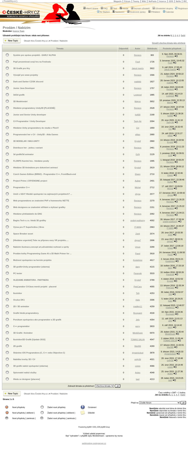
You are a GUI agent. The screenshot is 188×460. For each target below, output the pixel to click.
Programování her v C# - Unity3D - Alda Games (35, 134)
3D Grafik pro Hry (21, 68)
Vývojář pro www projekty (25, 75)
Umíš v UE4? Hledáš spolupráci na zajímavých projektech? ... (42, 194)
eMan (137, 134)
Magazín (118, 1)
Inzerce (162, 1)
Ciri (137, 128)
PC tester (17, 273)
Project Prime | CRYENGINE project (30, 181)
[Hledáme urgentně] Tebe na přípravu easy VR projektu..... (41, 240)
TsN (137, 293)
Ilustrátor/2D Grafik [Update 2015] (29, 339)
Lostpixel (138, 95)
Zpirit (137, 234)
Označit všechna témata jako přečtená (168, 43)
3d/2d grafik (19, 95)
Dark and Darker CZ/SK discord (28, 81)
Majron (138, 101)
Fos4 (137, 62)
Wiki (144, 1)
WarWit (137, 346)
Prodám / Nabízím (16, 28)
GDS (171, 1)
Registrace (181, 8)
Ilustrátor (17, 293)
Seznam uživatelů (140, 8)
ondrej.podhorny (137, 220)
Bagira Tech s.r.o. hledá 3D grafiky (29, 220)
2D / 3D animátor (21, 306)
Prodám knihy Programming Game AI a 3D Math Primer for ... (42, 253)
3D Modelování (20, 101)
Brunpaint (137, 313)
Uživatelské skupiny (163, 8)
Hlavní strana (90, 8)
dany (137, 267)
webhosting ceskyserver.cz (94, 443)
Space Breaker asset (23, 234)
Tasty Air (138, 121)
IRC (185, 1)
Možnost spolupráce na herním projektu (32, 260)
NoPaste (153, 1)
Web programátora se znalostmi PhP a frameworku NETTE (41, 201)
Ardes (137, 372)
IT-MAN (137, 227)
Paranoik (138, 273)
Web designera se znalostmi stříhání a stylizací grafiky (39, 207)
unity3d (137, 359)
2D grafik (17, 346)
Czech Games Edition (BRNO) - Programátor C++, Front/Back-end (44, 174)
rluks (137, 300)
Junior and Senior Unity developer (29, 115)
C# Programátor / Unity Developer (29, 121)
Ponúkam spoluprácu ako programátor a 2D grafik (37, 320)
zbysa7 (137, 240)
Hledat (124, 8)
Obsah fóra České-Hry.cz (36, 41)
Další (183, 36)
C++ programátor (21, 326)
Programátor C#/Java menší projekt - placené (35, 286)
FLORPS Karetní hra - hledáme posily (31, 161)
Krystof (138, 141)
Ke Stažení (103, 12)
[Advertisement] (94, 440)
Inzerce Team (18, 31)
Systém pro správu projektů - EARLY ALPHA (34, 55)
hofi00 (137, 115)
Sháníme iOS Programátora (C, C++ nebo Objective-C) (39, 353)
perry (137, 326)
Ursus (137, 247)
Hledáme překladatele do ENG (27, 214)
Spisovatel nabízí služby (25, 372)
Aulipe (138, 181)
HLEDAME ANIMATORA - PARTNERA (31, 280)
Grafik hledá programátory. (26, 313)
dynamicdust (137, 353)
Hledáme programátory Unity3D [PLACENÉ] (34, 108)
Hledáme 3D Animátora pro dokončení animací (35, 167)
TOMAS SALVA (138, 339)
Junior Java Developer (24, 88)
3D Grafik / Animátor (23, 333)
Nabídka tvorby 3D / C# (24, 359)
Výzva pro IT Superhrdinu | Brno (28, 227)
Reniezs (137, 55)
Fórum (127, 1)
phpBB (88, 427)
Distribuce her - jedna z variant (28, 148)
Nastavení (118, 12)
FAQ (104, 8)
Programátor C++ (21, 187)
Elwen (137, 174)
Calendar (168, 12)
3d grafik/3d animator (23, 154)
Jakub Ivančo (138, 68)
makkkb (137, 81)
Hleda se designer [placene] (26, 379)
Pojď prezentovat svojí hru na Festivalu (32, 62)
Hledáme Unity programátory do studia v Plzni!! (36, 128)
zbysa (137, 194)
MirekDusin (138, 333)
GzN (138, 154)
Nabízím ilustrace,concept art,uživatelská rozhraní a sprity (41, 247)
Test (113, 8)
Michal (138, 187)
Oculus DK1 (19, 300)
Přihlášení (154, 12)
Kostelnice (137, 260)
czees (137, 366)
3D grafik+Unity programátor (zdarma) (31, 267)
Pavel (137, 253)
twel (138, 379)
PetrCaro (138, 286)
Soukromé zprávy (136, 12)
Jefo (138, 320)
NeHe (178, 1)
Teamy (136, 1)
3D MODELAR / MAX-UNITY (26, 141)
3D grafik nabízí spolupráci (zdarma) (30, 366)
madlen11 (137, 306)
